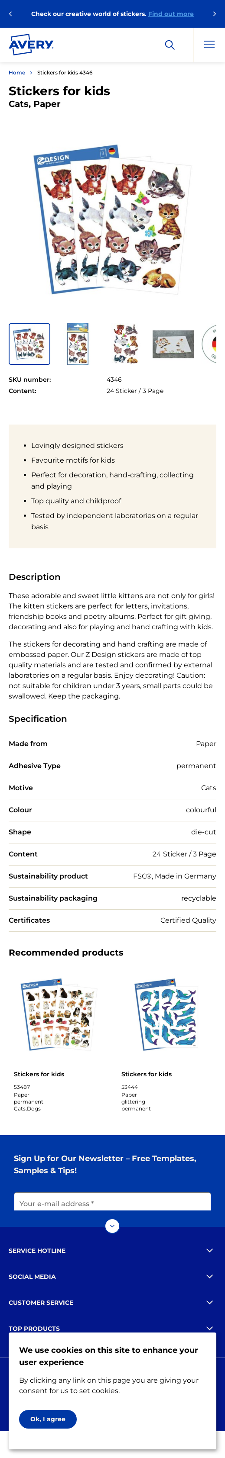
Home (17, 72)
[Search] (170, 45)
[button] (29, 344)
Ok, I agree (47, 1419)
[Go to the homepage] (31, 46)
